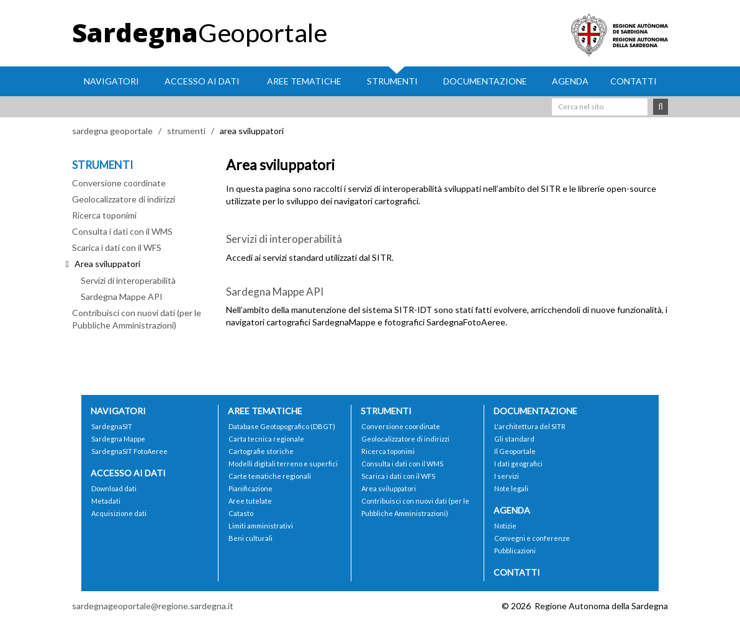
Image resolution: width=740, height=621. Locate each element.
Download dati (114, 488)
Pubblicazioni (515, 550)
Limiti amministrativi (260, 526)
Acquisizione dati (119, 513)
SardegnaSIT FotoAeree (129, 451)
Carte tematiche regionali (269, 476)
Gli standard (514, 439)
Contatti (633, 81)
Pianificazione (250, 488)
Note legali (511, 488)
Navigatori (111, 81)
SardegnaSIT (111, 426)
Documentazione (485, 81)
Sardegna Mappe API (122, 296)
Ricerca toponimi (104, 215)
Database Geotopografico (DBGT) (281, 426)
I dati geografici (518, 464)
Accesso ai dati (202, 81)
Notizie (505, 526)
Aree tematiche (304, 81)
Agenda (570, 81)
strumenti (186, 130)
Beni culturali (250, 538)
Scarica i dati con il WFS (116, 247)
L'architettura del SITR (530, 426)
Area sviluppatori (388, 488)
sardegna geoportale (112, 130)
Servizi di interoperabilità (128, 280)
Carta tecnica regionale (266, 439)
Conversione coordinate (119, 183)
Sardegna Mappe (118, 439)
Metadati (105, 501)
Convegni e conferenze (532, 538)
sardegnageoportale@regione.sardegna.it (152, 606)
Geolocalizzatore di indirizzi (123, 199)
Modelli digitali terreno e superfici (283, 464)
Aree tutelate (250, 501)
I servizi (506, 476)
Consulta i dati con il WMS (122, 231)
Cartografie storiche (261, 451)
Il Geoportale (515, 451)
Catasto (240, 513)
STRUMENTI (102, 164)
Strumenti (392, 81)
